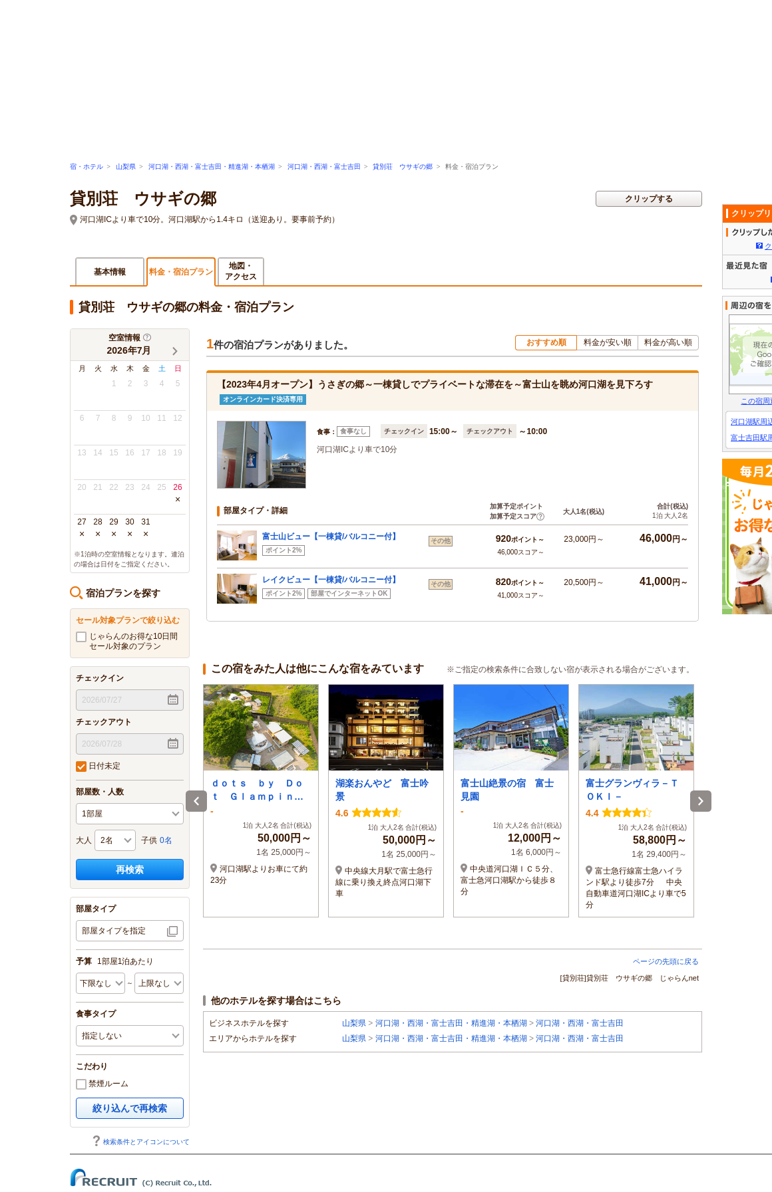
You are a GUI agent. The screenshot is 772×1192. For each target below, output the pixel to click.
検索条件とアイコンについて (140, 1141)
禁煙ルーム (102, 1084)
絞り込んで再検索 (130, 1108)
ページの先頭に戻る (666, 961)
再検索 (130, 869)
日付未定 (98, 766)
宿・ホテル (86, 166)
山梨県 (126, 166)
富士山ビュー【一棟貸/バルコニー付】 (331, 536)
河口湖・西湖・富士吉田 (324, 166)
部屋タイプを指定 (114, 930)
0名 (166, 840)
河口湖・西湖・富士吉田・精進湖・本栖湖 (211, 166)
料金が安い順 (608, 342)
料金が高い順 (668, 342)
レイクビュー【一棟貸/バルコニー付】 (331, 579)
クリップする (649, 198)
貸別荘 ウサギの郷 (403, 166)
